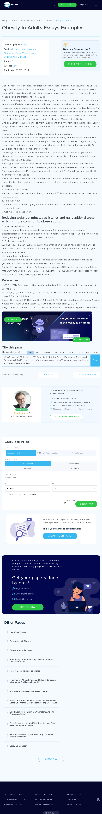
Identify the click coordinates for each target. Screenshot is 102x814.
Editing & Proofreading (47, 453)
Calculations (77, 453)
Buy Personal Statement (15, 737)
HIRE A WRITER (67, 5)
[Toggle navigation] (96, 4)
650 (15, 66)
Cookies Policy (10, 771)
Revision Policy (41, 771)
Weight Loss (29, 53)
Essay (24, 45)
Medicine (9, 53)
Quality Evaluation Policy (15, 781)
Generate (12, 329)
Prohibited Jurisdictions (14, 787)
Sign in (84, 5)
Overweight (10, 57)
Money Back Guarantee (44, 776)
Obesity (15, 49)
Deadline (8, 483)
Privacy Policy (40, 766)
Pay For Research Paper (15, 726)
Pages (55, 483)
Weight (33, 49)
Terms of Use (10, 766)
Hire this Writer (67, 417)
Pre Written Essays (75, 737)
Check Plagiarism (81, 328)
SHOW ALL (49, 745)
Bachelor (28, 468)
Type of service (12, 448)
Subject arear (10, 477)
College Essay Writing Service (17, 732)
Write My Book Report (45, 732)
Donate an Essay (11, 760)
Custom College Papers (46, 737)
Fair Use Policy (41, 781)
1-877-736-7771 (11, 806)
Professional (74, 468)
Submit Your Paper (60, 535)
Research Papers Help (45, 726)
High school (28, 463)
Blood (18, 53)
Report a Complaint (13, 776)
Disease (22, 57)
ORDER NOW (27, 606)
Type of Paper (10, 474)
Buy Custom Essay (75, 726)
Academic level (11, 459)
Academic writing (15, 453)
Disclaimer (39, 760)
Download (48, 375)
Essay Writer (72, 732)
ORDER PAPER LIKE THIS (80, 64)
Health (24, 49)
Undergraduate (74, 463)
